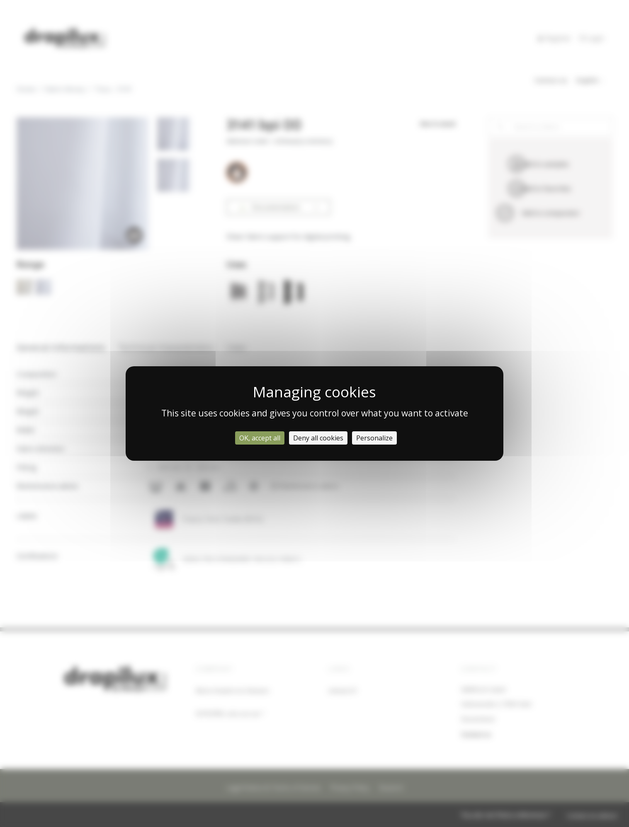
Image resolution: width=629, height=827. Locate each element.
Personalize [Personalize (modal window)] (374, 438)
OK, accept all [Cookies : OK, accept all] (259, 438)
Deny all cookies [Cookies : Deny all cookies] (318, 438)
